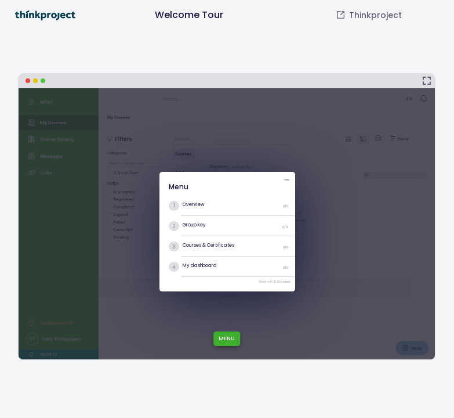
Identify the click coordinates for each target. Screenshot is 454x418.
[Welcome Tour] (226, 216)
